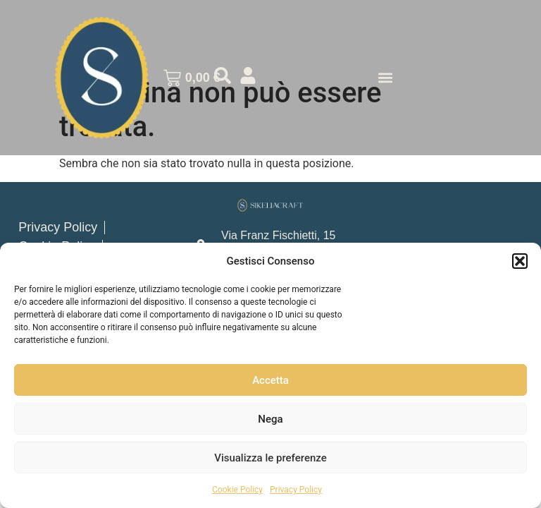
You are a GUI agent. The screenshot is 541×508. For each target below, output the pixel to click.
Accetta (270, 380)
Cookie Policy (237, 490)
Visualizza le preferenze (270, 458)
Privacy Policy (296, 490)
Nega (270, 419)
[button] (520, 261)
